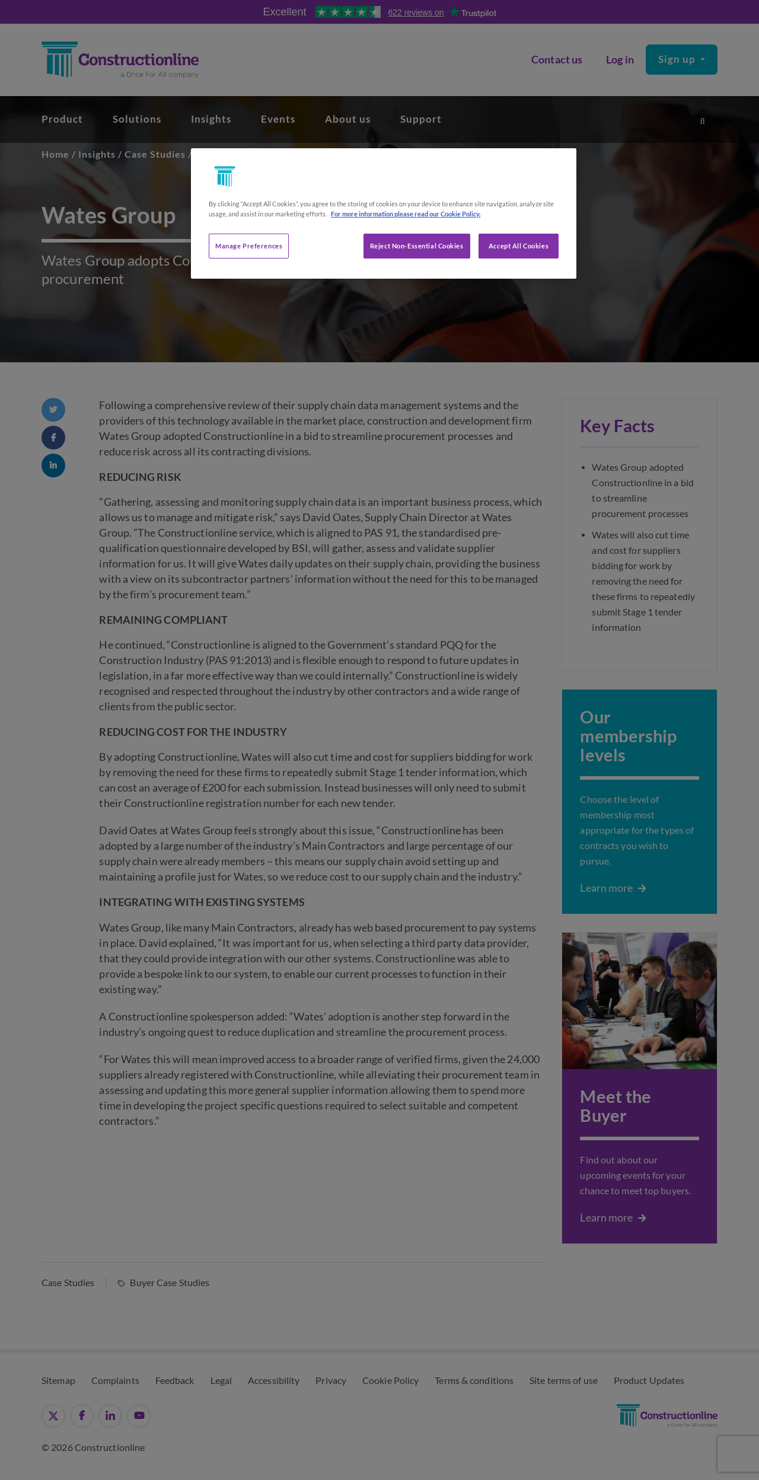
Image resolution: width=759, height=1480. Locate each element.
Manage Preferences (248, 246)
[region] (383, 213)
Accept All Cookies (518, 246)
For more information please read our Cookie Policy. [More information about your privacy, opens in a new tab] (405, 214)
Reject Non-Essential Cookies (417, 246)
